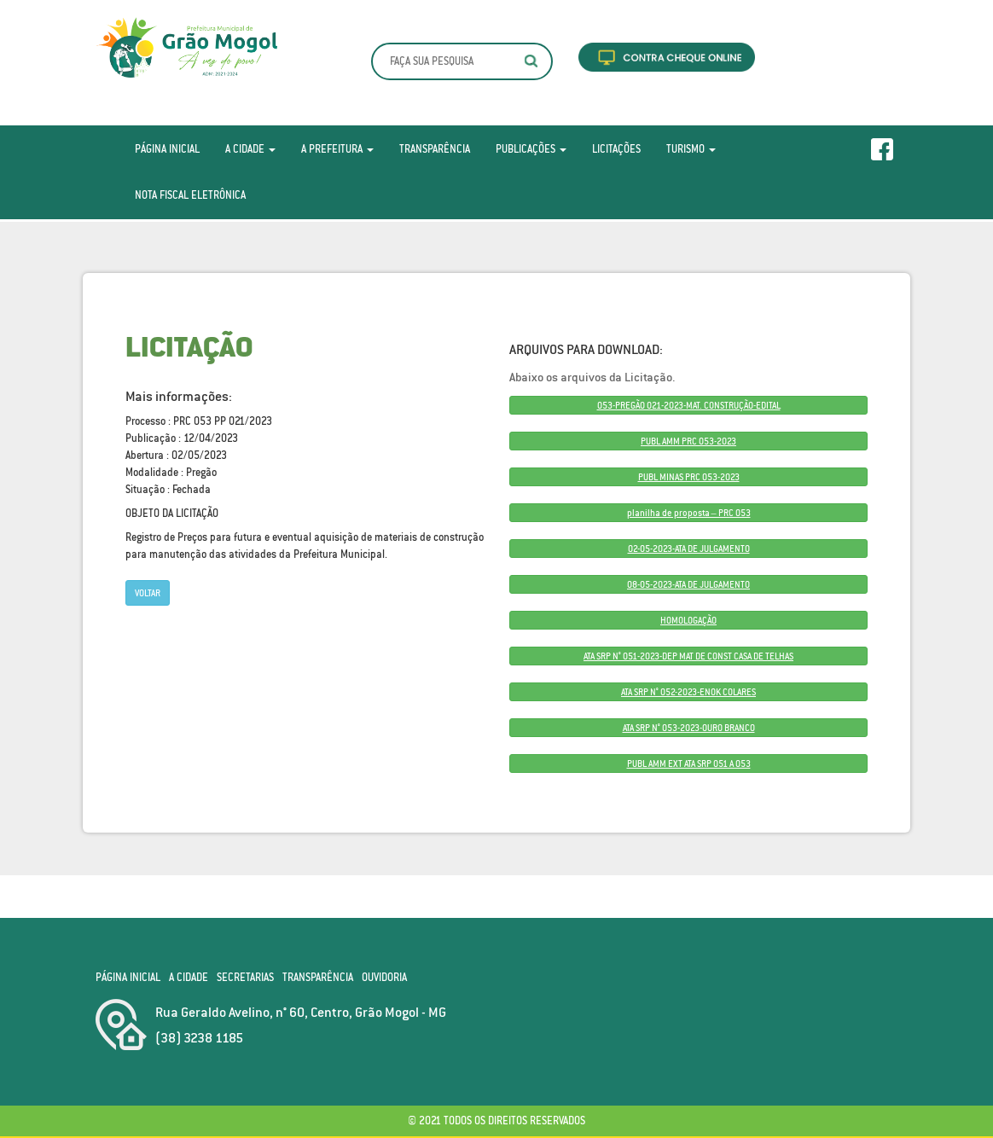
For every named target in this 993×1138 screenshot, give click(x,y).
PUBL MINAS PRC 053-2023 (689, 477)
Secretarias (245, 977)
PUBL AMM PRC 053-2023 (688, 441)
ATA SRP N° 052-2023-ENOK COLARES (688, 692)
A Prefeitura (337, 148)
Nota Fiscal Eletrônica (190, 195)
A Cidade (250, 148)
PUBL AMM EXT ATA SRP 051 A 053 (689, 763)
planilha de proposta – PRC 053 (689, 513)
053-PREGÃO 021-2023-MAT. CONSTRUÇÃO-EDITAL (689, 405)
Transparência (434, 148)
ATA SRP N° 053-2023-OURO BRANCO (689, 728)
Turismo (691, 148)
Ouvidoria (384, 977)
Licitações (616, 148)
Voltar (147, 593)
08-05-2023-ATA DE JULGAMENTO (688, 584)
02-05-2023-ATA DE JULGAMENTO (689, 548)
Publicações (531, 148)
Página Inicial (167, 148)
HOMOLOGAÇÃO (688, 620)
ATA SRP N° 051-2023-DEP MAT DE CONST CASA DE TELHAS (688, 656)
